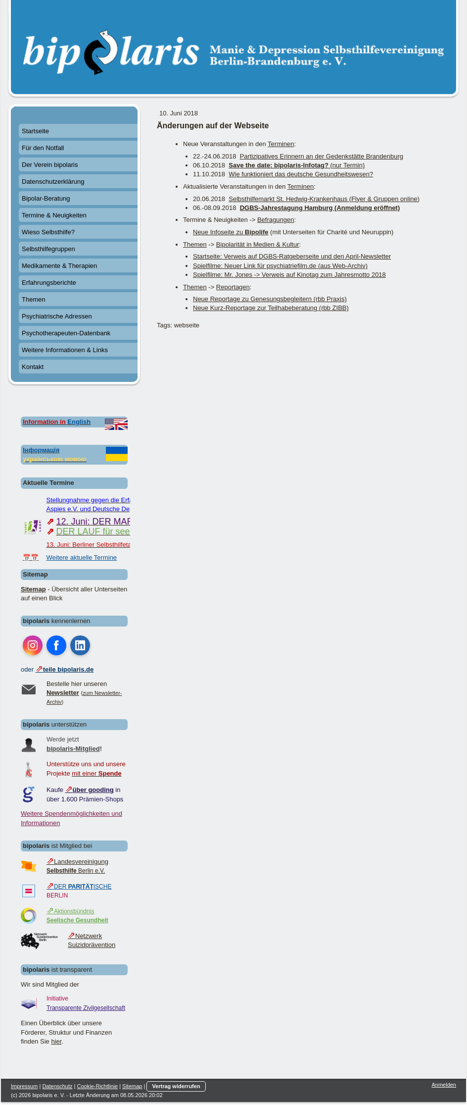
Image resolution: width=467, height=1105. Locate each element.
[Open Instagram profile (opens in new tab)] (33, 645)
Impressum (24, 1086)
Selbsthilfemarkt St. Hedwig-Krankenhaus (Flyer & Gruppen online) (324, 199)
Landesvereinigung (77, 861)
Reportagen (233, 287)
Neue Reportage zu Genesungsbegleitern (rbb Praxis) (270, 299)
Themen (195, 244)
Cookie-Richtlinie (97, 1086)
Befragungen (275, 219)
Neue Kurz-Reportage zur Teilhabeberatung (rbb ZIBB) (271, 308)
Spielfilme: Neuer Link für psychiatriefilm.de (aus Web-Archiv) (280, 265)
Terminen (281, 144)
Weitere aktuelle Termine (82, 557)
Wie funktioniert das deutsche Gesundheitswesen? (301, 174)
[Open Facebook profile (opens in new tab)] (56, 645)
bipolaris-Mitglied (73, 748)
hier (56, 1041)
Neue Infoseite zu (230, 232)
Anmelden (443, 1085)
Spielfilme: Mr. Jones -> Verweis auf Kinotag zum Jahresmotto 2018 (289, 274)
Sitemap (33, 589)
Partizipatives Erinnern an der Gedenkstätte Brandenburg (321, 156)
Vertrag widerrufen (176, 1086)
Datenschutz (57, 1086)
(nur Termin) (297, 165)
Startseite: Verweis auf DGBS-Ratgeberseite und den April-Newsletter (292, 256)
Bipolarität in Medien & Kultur (257, 244)
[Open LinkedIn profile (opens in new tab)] (80, 645)
